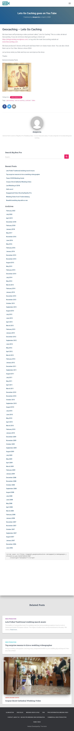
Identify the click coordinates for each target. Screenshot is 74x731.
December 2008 (11, 477)
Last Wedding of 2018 (13, 185)
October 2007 (10, 529)
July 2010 (9, 411)
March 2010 (10, 425)
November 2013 (11, 299)
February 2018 (10, 225)
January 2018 (10, 229)
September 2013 (11, 307)
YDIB (43, 712)
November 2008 (11, 481)
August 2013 (10, 311)
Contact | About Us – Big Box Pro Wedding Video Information (26, 717)
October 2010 (10, 399)
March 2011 (10, 388)
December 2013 (11, 296)
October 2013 (10, 303)
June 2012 (9, 344)
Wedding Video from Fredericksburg (18, 196)
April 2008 (9, 507)
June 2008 (9, 499)
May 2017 (9, 233)
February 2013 (10, 329)
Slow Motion (10, 712)
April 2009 (9, 462)
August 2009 (10, 451)
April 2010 (9, 422)
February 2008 (10, 514)
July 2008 (9, 496)
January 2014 (10, 292)
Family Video (37, 722)
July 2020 (9, 214)
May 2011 (9, 381)
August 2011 (10, 374)
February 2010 (10, 429)
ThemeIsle (43, 726)
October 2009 (10, 444)
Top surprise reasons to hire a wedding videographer (23, 174)
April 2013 (9, 322)
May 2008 (9, 503)
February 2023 (10, 211)
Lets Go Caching (20, 100)
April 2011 (9, 385)
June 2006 (9, 548)
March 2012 (10, 355)
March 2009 (10, 466)
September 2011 (11, 370)
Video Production (16, 97)
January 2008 (10, 518)
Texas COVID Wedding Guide (15, 178)
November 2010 (11, 396)
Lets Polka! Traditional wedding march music (20, 170)
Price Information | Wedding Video (58, 712)
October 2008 (10, 485)
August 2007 (10, 537)
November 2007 (11, 525)
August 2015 (10, 262)
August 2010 (10, 407)
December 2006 (11, 544)
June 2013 (9, 318)
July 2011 (9, 377)
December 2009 (11, 437)
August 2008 (10, 492)
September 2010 (11, 403)
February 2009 (10, 470)
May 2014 (9, 281)
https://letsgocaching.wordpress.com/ (15, 39)
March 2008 (10, 511)
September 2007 (11, 533)
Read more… (14, 629)
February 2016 (10, 248)
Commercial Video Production (57, 717)
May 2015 (9, 266)
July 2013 (9, 314)
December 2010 (11, 392)
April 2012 (9, 351)
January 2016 (10, 251)
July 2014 (9, 277)
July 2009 (9, 455)
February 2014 (10, 288)
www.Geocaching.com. (10, 42)
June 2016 (9, 240)
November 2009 (11, 440)
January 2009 (10, 474)
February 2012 (10, 359)
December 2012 (11, 336)
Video (33, 100)
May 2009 (9, 459)
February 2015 (10, 270)
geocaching (10, 100)
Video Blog (20, 712)
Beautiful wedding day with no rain (17, 200)
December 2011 (11, 366)
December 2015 (11, 255)
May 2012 (9, 348)
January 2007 (10, 540)
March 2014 (10, 285)
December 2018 (11, 222)
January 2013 (10, 333)
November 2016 (11, 236)
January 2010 (10, 433)
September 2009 (11, 448)
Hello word (9, 189)
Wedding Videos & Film (32, 712)
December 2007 (11, 522)
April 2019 (9, 218)
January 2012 (10, 362)
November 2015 (11, 259)
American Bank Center (12, 697)
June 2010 (9, 414)
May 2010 (9, 418)
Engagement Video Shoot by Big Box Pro (19, 193)
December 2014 (11, 273)
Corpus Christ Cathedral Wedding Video (18, 182)
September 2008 (11, 488)
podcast (28, 100)
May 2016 (9, 244)
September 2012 (11, 340)
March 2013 (10, 325)
